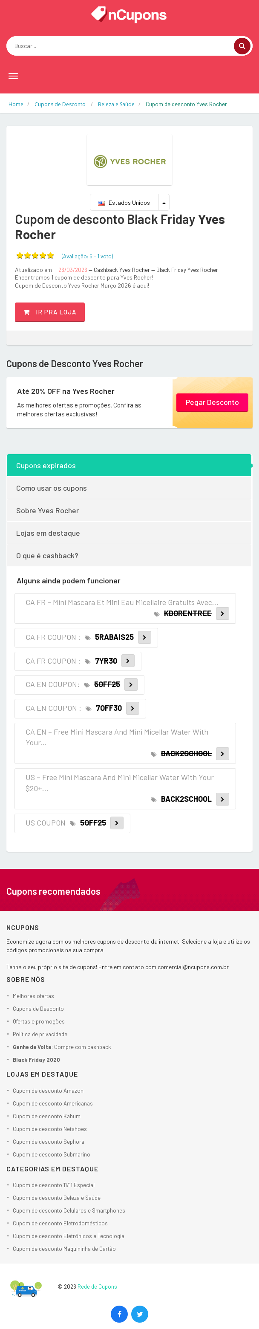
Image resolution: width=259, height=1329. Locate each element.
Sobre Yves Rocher (47, 510)
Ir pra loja (49, 312)
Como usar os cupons (51, 487)
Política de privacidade (40, 1034)
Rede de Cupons (97, 1286)
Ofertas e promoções (39, 1021)
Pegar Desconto (212, 402)
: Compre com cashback (62, 1046)
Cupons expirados (46, 465)
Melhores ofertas (33, 996)
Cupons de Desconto (38, 1008)
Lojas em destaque (48, 532)
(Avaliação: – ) (87, 256)
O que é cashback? (47, 555)
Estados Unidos (124, 202)
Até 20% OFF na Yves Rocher (66, 391)
